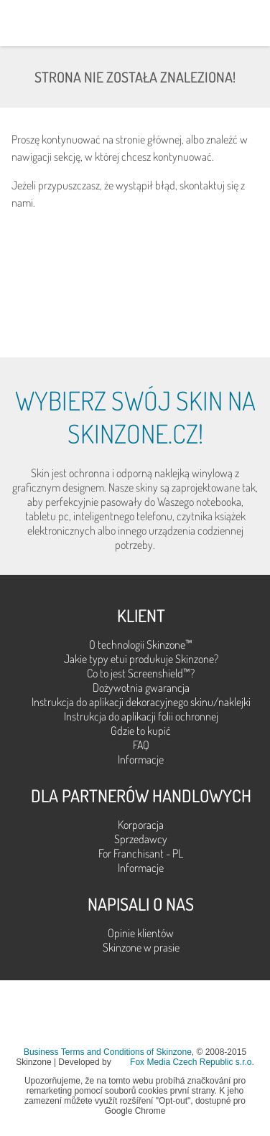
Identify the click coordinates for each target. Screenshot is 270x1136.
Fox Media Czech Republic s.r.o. (192, 1062)
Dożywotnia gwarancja (141, 687)
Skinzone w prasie (141, 947)
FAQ (141, 745)
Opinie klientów (141, 933)
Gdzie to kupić (141, 730)
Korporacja (141, 824)
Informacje (141, 759)
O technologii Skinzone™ (140, 644)
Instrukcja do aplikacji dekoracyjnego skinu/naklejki (141, 702)
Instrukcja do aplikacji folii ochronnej (141, 716)
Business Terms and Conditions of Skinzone (108, 1052)
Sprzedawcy (140, 839)
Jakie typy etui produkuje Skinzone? (141, 659)
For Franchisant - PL (140, 853)
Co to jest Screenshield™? (141, 673)
